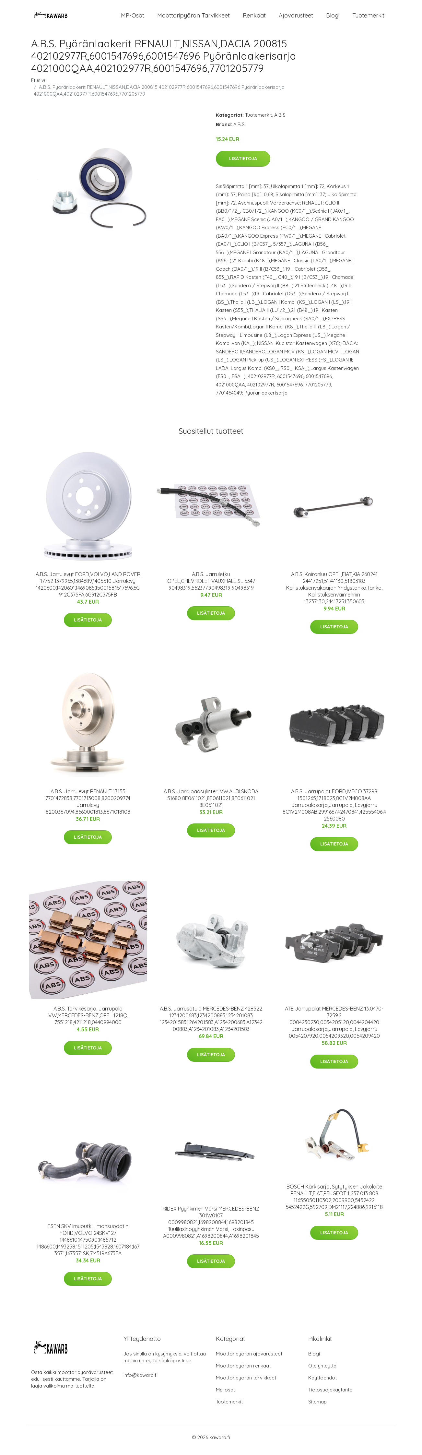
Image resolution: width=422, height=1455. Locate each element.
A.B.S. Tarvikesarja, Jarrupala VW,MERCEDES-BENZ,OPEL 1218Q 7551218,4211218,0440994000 (87, 1022)
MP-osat (132, 18)
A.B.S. (280, 121)
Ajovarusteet (296, 18)
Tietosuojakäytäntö (330, 1396)
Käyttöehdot (322, 1384)
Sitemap (317, 1408)
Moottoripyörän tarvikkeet (193, 18)
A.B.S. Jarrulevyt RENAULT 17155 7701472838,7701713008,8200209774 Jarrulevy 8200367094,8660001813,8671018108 (87, 808)
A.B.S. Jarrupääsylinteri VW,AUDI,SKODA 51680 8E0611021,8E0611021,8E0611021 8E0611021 (211, 805)
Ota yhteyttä (322, 1372)
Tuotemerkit (368, 18)
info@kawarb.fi (140, 1381)
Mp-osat (225, 1396)
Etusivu (39, 87)
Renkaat (254, 18)
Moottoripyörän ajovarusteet (249, 1360)
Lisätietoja (243, 165)
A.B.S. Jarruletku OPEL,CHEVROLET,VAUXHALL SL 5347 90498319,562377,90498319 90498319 (211, 587)
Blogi (332, 18)
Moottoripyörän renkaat (243, 1372)
